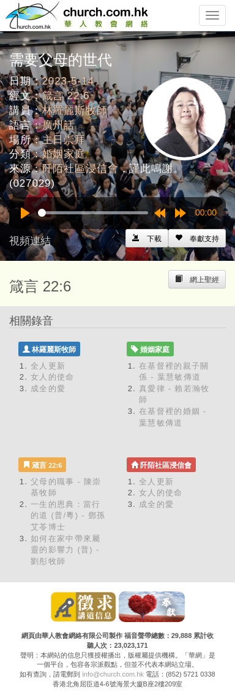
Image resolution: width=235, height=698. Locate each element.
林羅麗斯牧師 (75, 110)
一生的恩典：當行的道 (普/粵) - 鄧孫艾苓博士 (68, 515)
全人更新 (48, 365)
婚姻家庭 (64, 154)
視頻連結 (30, 241)
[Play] (25, 213)
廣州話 (58, 125)
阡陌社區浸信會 (80, 168)
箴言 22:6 (66, 96)
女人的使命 (53, 376)
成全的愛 (48, 388)
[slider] (93, 213)
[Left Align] (197, 238)
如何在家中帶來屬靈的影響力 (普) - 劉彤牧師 (65, 550)
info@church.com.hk (112, 674)
